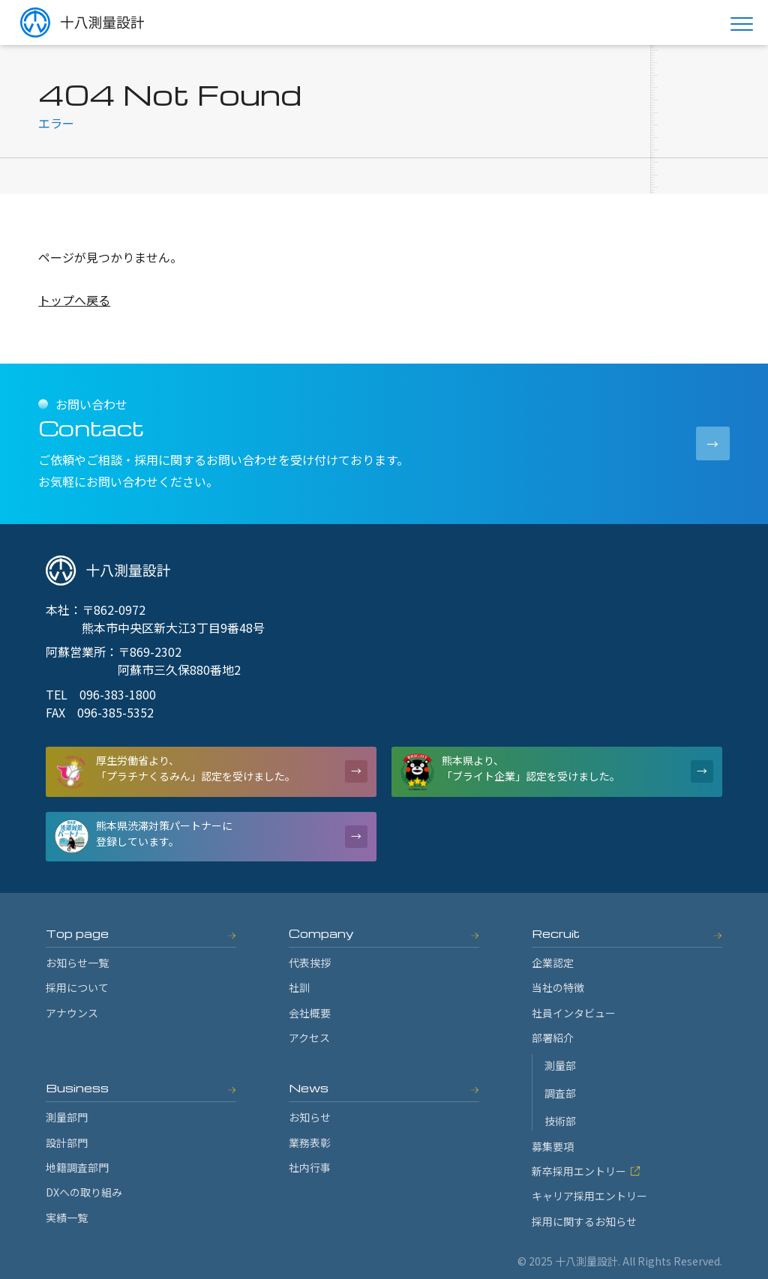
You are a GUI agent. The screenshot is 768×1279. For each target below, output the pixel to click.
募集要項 (553, 1146)
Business (77, 1087)
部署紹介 (553, 1037)
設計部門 (67, 1142)
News (308, 1087)
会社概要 (310, 1012)
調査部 (560, 1093)
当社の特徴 (558, 987)
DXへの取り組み (84, 1192)
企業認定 (553, 962)
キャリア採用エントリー (589, 1195)
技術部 (560, 1120)
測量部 (560, 1065)
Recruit (556, 933)
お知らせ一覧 (77, 962)
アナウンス (72, 1012)
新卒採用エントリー (586, 1171)
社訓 (299, 987)
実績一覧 (67, 1217)
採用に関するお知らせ (584, 1221)
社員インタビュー (574, 1012)
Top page (77, 933)
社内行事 (310, 1167)
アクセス (309, 1037)
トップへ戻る (74, 300)
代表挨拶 (310, 962)
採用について (77, 987)
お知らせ (310, 1117)
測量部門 (67, 1117)
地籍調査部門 (77, 1167)
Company (321, 933)
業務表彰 (310, 1142)
